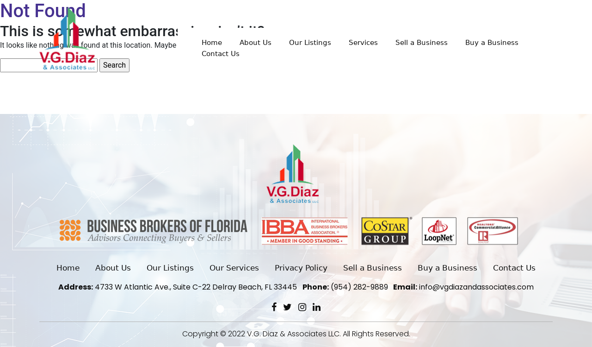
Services (363, 42)
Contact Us (221, 54)
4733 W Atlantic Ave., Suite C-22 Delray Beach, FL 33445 (177, 287)
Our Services (234, 267)
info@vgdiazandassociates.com (463, 287)
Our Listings (310, 42)
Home (212, 42)
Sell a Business (421, 42)
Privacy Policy (301, 267)
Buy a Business (491, 42)
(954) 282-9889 (345, 287)
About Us (255, 42)
